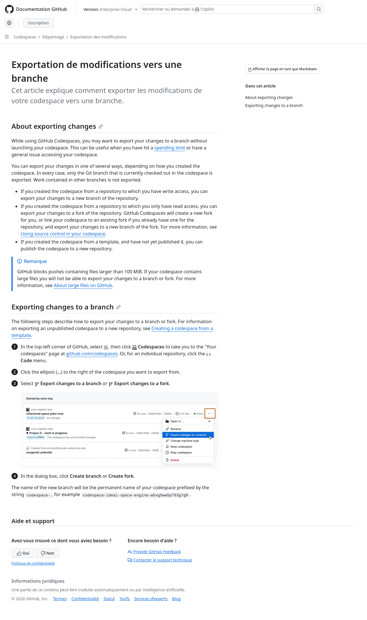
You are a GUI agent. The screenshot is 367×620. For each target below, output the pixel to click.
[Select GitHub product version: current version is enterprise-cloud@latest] (110, 9)
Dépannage (53, 37)
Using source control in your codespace (63, 234)
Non (47, 553)
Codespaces (25, 37)
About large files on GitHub (83, 285)
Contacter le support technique (160, 560)
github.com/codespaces (92, 353)
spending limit (169, 148)
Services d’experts (150, 598)
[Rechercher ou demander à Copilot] (231, 9)
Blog (176, 598)
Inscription (38, 23)
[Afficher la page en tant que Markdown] (282, 69)
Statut (109, 598)
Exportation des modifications (98, 37)
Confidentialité (85, 598)
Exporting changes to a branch (66, 306)
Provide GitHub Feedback (154, 551)
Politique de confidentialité (33, 563)
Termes (60, 598)
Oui (23, 553)
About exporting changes (57, 126)
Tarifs (125, 598)
